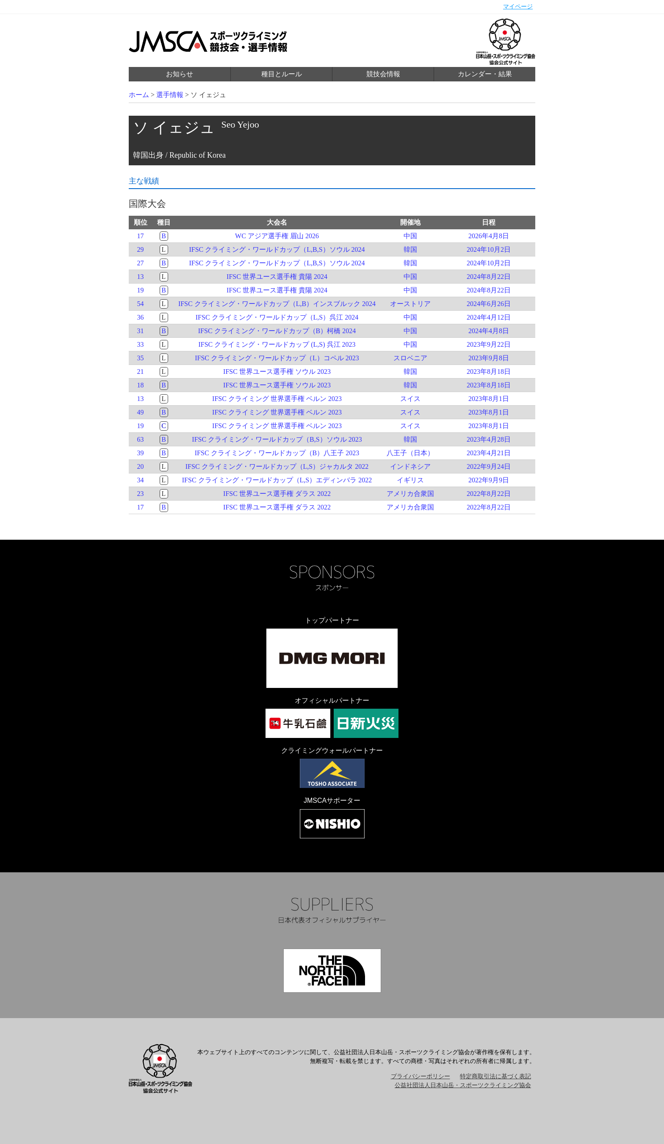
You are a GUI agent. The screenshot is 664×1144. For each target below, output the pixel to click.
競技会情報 (383, 74)
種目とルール (281, 74)
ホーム (139, 94)
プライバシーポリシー (420, 1076)
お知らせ (179, 74)
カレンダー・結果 (485, 74)
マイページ (518, 6)
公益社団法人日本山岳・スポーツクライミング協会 (463, 1085)
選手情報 (169, 94)
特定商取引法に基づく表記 (495, 1076)
